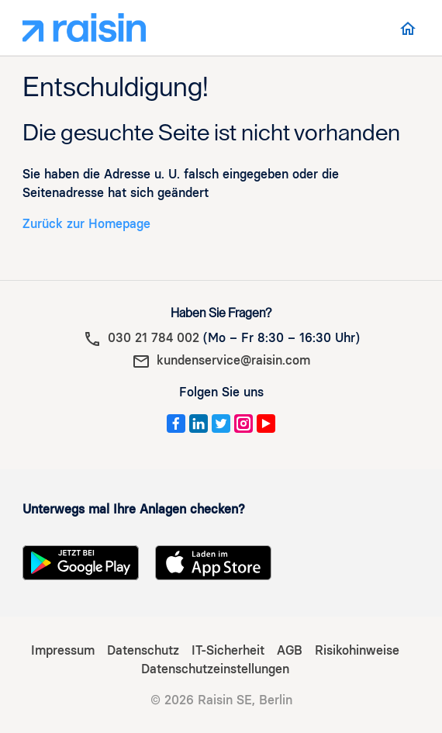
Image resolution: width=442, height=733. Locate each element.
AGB (289, 650)
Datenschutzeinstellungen (215, 669)
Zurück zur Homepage (86, 223)
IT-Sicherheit (228, 650)
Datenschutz (143, 650)
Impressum (63, 650)
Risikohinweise (357, 650)
